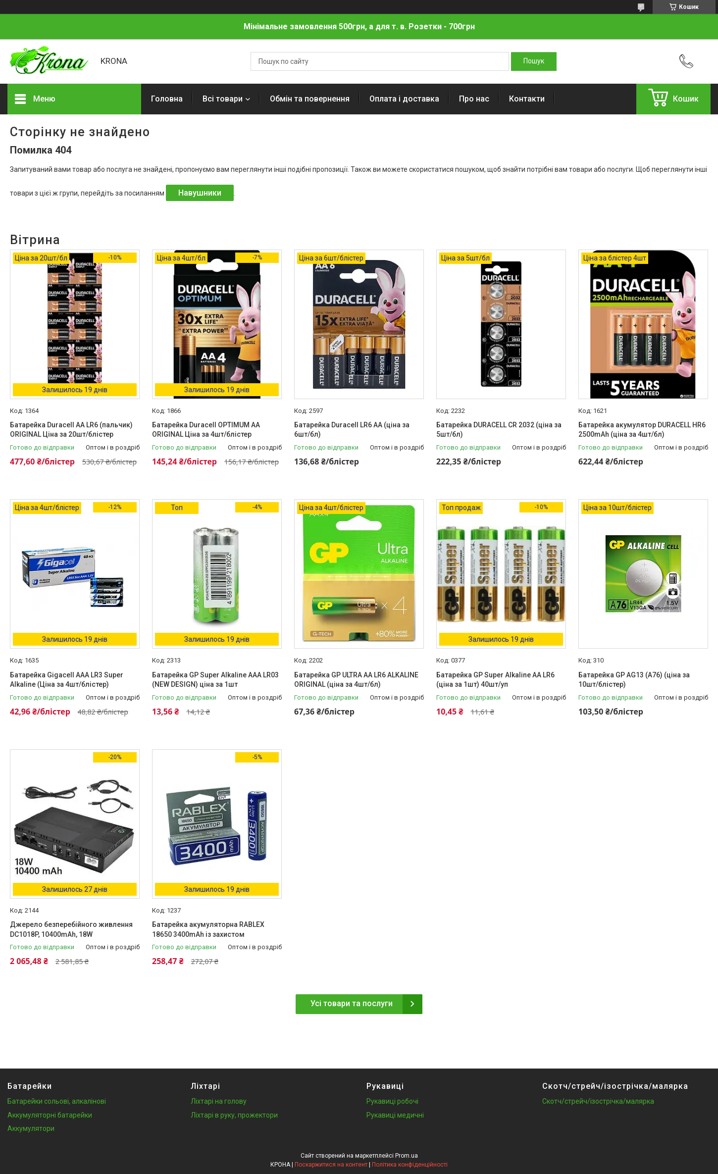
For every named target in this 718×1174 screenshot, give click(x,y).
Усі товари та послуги (351, 1003)
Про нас (474, 98)
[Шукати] (534, 61)
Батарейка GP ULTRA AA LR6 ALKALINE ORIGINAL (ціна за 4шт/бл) (356, 680)
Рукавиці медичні (395, 1115)
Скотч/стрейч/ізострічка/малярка (598, 1101)
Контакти (527, 98)
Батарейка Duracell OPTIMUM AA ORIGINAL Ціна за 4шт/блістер (206, 430)
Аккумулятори (30, 1128)
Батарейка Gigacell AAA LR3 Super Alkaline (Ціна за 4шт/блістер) (66, 680)
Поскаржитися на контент (331, 1164)
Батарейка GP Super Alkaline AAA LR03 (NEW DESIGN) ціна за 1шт (215, 680)
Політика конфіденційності (410, 1164)
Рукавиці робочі (392, 1101)
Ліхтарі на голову (219, 1101)
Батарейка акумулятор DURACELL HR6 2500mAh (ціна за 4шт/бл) (642, 430)
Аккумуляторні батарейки (49, 1115)
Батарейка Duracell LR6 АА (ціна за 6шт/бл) (352, 430)
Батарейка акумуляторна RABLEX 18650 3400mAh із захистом (208, 929)
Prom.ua (406, 1155)
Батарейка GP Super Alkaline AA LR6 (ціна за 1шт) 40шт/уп (495, 680)
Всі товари (223, 98)
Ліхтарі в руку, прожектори (234, 1115)
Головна (167, 98)
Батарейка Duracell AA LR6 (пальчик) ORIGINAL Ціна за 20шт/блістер (71, 430)
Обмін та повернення (310, 98)
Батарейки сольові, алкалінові (56, 1101)
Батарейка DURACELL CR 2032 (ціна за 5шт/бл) (499, 430)
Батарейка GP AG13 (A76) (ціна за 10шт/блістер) (634, 680)
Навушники (199, 193)
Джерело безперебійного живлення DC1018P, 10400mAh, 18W (71, 929)
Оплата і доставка (404, 98)
